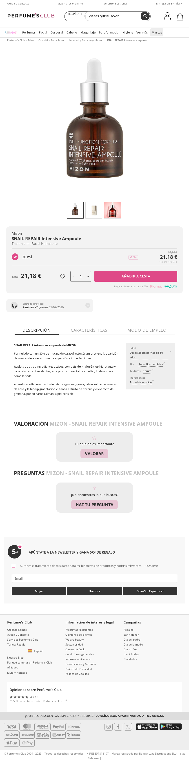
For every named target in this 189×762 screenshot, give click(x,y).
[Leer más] (151, 565)
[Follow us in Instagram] (109, 725)
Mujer (39, 590)
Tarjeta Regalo (16, 643)
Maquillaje (83, 32)
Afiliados (12, 666)
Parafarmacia (102, 32)
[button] (36, 650)
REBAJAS (10, 32)
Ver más (134, 32)
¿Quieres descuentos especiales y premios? (94, 715)
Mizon (31, 40)
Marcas (148, 32)
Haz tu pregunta (94, 504)
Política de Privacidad (78, 668)
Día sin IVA (130, 648)
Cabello (68, 32)
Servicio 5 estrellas (115, 3)
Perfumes (27, 32)
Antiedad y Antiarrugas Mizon (86, 40)
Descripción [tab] (38, 330)
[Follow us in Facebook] (118, 725)
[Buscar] (146, 16)
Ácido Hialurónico (141, 382)
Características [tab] (89, 330)
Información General (78, 658)
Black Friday (131, 653)
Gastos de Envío (75, 648)
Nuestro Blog (15, 656)
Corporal (54, 32)
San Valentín (131, 633)
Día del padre (132, 638)
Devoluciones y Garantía (80, 663)
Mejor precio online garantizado (70, 6)
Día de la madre (134, 643)
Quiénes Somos (17, 628)
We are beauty (74, 638)
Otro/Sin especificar (150, 590)
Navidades (130, 658)
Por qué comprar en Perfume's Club (29, 661)
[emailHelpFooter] (94, 577)
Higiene (120, 32)
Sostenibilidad (74, 643)
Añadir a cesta (136, 276)
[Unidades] (80, 276)
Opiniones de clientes (78, 633)
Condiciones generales (79, 653)
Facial (41, 32)
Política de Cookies (77, 673)
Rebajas (128, 628)
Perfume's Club (16, 40)
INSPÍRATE (75, 16)
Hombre (94, 590)
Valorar (94, 453)
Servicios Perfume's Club (22, 638)
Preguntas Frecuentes (79, 628)
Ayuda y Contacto (18, 3)
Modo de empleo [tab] (145, 330)
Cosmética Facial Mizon (51, 40)
